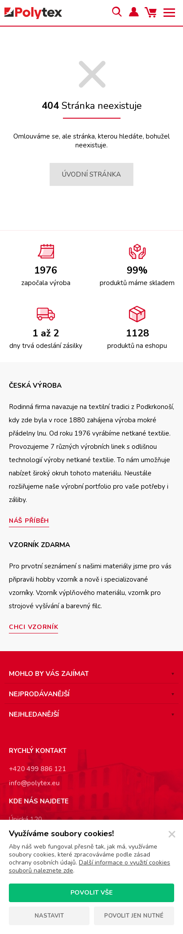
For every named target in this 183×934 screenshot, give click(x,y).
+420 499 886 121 (37, 768)
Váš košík (152, 13)
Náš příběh (29, 521)
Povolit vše (91, 892)
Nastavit (49, 916)
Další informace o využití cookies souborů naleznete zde (89, 866)
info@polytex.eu (34, 783)
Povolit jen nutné (134, 916)
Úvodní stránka (91, 174)
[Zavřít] (172, 834)
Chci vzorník (33, 627)
